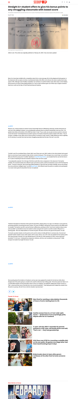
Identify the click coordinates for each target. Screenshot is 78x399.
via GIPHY (10, 126)
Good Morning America (40, 156)
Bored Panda (34, 166)
